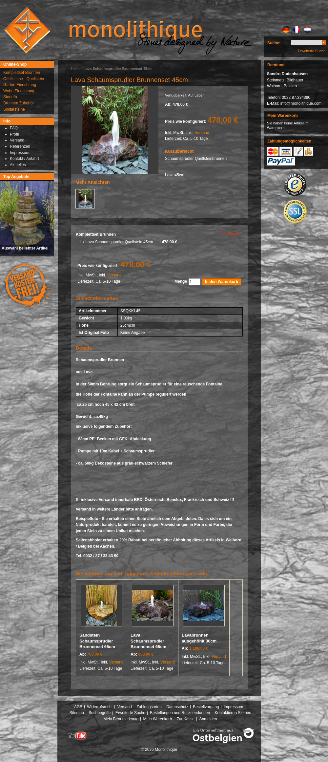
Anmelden (208, 719)
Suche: (273, 43)
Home (75, 69)
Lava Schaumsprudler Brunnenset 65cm (148, 641)
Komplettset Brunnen (97, 234)
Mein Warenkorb (157, 719)
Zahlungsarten (149, 707)
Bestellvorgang (206, 707)
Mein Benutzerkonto (120, 719)
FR (296, 29)
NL (307, 29)
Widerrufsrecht (100, 707)
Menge (180, 281)
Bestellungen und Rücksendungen (180, 712)
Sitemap (77, 712)
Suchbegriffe (100, 712)
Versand (202, 132)
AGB (78, 707)
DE (286, 29)
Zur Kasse (185, 719)
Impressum (233, 707)
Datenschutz (177, 707)
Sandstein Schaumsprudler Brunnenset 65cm (97, 641)
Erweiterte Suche (311, 51)
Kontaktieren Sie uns (233, 712)
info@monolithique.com (301, 103)
